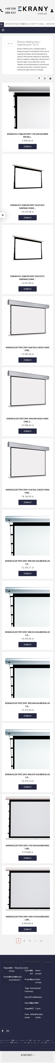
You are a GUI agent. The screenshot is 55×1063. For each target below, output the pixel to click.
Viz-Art (32, 972)
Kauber (37, 997)
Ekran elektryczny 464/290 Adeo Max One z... (27, 420)
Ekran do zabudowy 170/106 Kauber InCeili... (27, 135)
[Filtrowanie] (39, 78)
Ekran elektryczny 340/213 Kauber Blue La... (27, 633)
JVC (37, 1002)
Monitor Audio (37, 1016)
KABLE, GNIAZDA (41, 24)
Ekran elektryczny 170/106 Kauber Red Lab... (27, 847)
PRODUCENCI (31, 962)
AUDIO (25, 23)
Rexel (32, 979)
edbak (32, 1014)
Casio (37, 1008)
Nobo (32, 988)
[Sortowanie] (44, 78)
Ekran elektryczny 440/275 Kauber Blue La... (27, 776)
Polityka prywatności (11, 978)
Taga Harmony (27, 989)
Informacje (10, 961)
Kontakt (6, 976)
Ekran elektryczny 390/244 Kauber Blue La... (27, 704)
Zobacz (27, 146)
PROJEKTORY (17, 23)
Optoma (27, 970)
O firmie (11, 969)
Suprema (27, 1002)
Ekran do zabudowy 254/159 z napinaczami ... (27, 277)
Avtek (37, 988)
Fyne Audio (27, 1016)
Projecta (27, 979)
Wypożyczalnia (17, 967)
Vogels (27, 1008)
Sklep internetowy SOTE (47, 1048)
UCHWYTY (32, 23)
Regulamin (6, 967)
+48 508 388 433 (10, 10)
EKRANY (9, 23)
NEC (32, 1008)
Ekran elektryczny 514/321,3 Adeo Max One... (27, 491)
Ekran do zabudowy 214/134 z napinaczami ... (27, 206)
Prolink (32, 997)
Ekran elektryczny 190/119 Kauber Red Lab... (27, 918)
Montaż (17, 976)
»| (41, 941)
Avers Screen (37, 972)
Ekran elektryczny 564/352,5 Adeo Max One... (27, 349)
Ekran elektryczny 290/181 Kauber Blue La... (27, 562)
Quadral (32, 1002)
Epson (27, 997)
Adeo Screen (37, 981)
